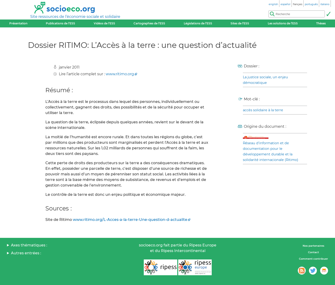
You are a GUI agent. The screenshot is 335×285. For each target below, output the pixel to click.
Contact (313, 252)
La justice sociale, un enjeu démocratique (265, 80)
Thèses (321, 23)
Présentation (18, 23)
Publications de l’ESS (60, 23)
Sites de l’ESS (240, 23)
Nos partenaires (313, 245)
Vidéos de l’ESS (104, 23)
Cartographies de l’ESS (149, 23)
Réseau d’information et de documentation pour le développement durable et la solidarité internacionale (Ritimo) (270, 151)
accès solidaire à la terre (263, 110)
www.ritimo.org (120, 74)
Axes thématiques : (29, 245)
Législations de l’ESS (198, 23)
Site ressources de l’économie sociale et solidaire (75, 16)
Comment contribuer (313, 258)
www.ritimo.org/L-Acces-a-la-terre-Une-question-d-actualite (130, 219)
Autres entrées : (26, 253)
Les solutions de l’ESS (283, 23)
